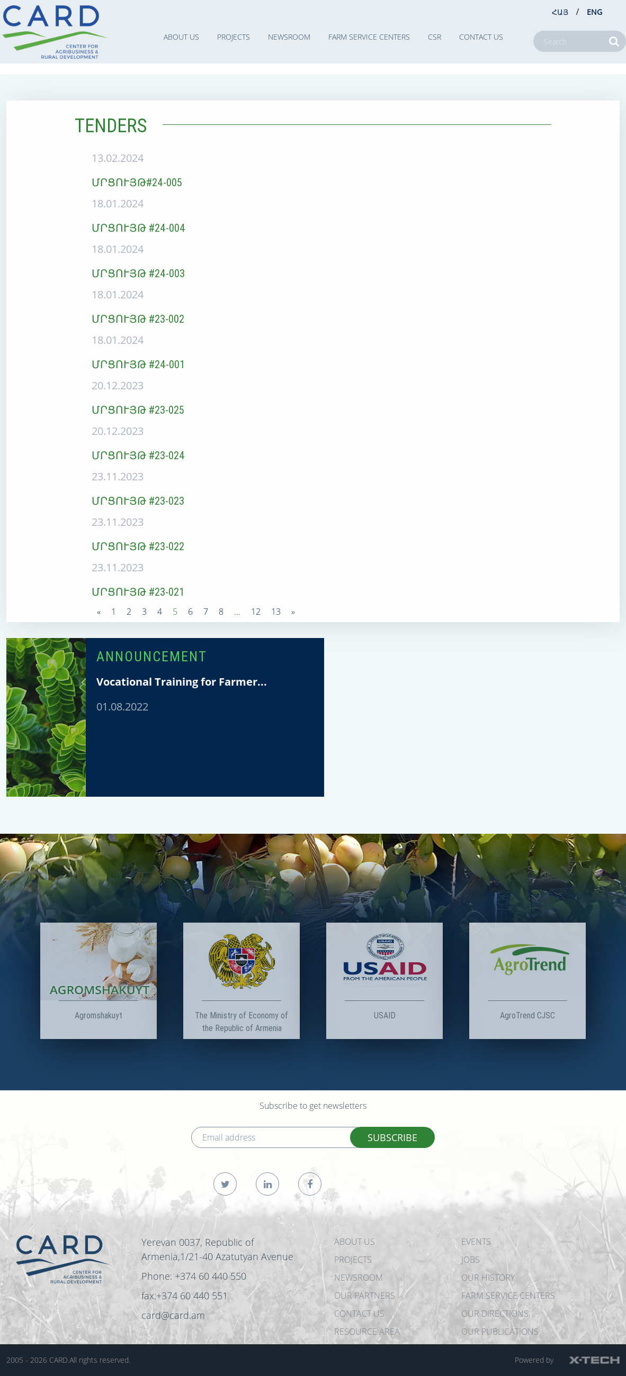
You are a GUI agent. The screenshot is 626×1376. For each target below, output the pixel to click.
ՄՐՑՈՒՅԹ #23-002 (138, 318)
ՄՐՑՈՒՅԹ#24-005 (137, 182)
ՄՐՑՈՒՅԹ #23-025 (138, 409)
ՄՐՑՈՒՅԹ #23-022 (138, 546)
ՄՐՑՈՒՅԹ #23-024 (138, 455)
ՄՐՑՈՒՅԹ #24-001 (138, 364)
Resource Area (367, 1331)
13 (276, 611)
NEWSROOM (289, 37)
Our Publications (500, 1331)
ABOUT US (181, 37)
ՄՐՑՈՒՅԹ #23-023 (138, 500)
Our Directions (495, 1313)
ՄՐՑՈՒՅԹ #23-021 (138, 591)
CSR (434, 37)
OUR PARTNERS (364, 1295)
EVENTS (476, 1241)
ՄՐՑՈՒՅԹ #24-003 (138, 273)
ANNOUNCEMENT (151, 656)
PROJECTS (233, 37)
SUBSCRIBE (392, 1137)
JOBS (470, 1259)
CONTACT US (481, 37)
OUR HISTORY (488, 1277)
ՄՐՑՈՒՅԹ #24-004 (138, 227)
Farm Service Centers (369, 37)
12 (256, 611)
